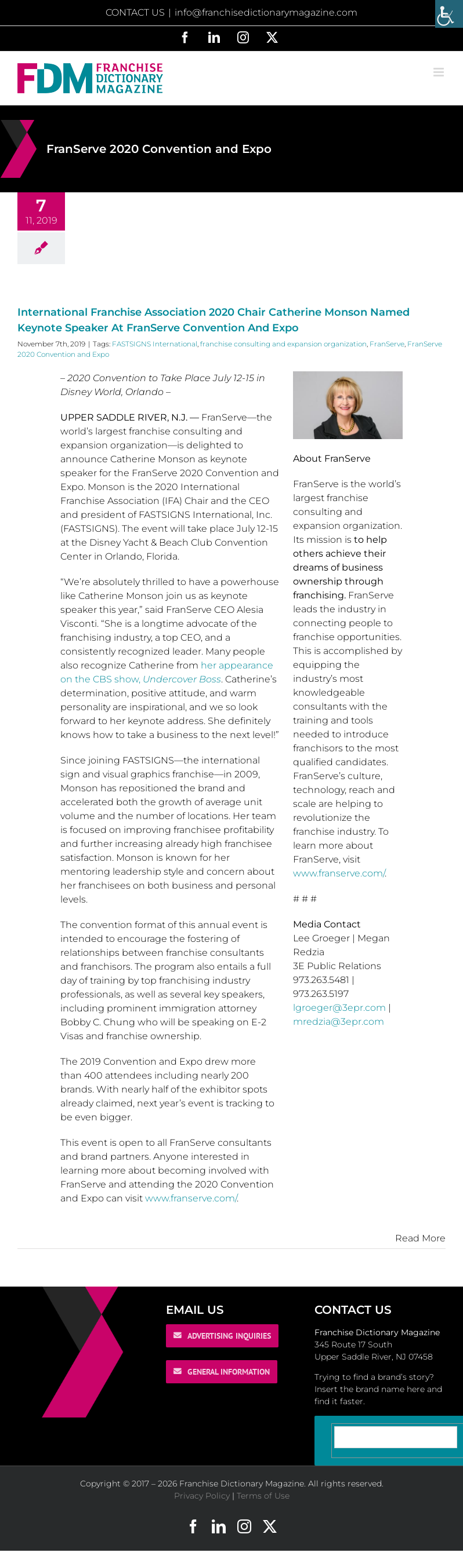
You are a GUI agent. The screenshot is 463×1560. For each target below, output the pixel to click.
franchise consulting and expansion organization (283, 343)
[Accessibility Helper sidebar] (449, 14)
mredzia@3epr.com (338, 1021)
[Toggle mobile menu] (439, 72)
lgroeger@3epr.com (339, 1007)
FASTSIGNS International (154, 343)
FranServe (387, 343)
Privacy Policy (202, 1495)
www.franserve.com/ (191, 1198)
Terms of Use (263, 1495)
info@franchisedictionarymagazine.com (266, 12)
